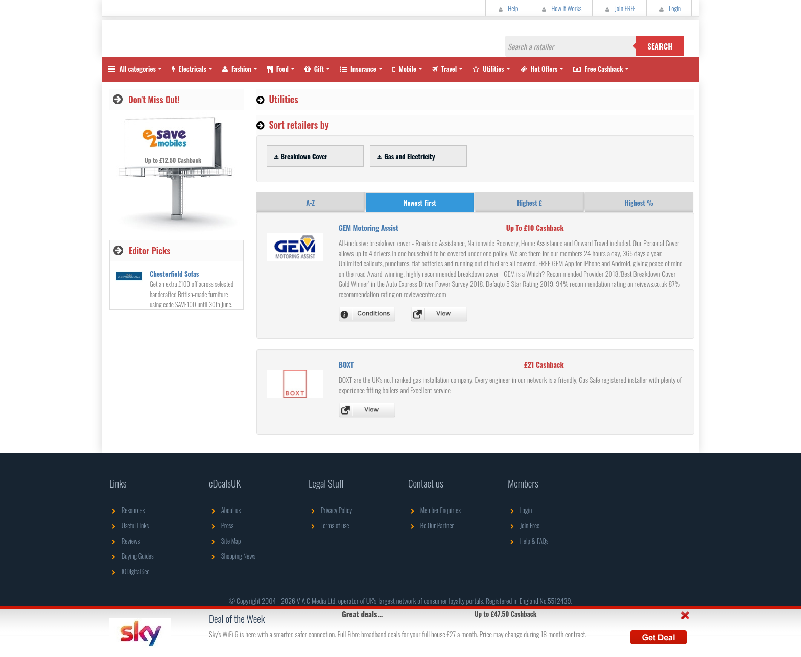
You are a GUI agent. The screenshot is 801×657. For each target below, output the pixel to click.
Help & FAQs (528, 541)
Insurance (358, 69)
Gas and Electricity (404, 156)
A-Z (310, 203)
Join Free (523, 525)
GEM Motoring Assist (368, 227)
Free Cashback (598, 69)
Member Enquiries (434, 510)
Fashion (236, 69)
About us (225, 510)
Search (659, 46)
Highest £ (529, 203)
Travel (444, 69)
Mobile (404, 69)
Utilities (488, 69)
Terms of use (329, 525)
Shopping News (232, 556)
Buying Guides (131, 556)
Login (669, 8)
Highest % (639, 203)
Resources (127, 510)
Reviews (124, 541)
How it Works (560, 8)
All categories (131, 69)
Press (221, 525)
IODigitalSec (129, 571)
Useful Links (129, 525)
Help (507, 8)
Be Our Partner (431, 525)
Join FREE (619, 8)
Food (278, 69)
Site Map (225, 541)
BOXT (346, 364)
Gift (314, 69)
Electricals (189, 69)
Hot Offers (539, 69)
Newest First (420, 203)
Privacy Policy (330, 510)
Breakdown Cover (299, 156)
